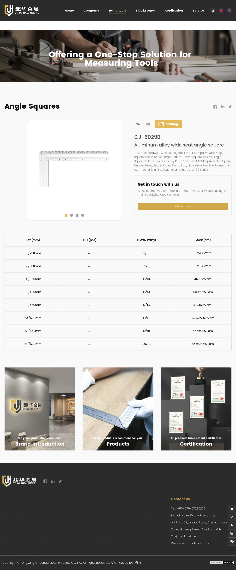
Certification (105, 535)
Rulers (70, 535)
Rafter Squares (12, 535)
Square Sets (42, 528)
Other (38, 556)
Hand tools (117, 10)
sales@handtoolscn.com (200, 528)
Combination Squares (81, 521)
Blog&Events (145, 10)
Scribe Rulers (11, 542)
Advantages (106, 528)
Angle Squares (45, 92)
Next (119, 179)
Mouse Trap (10, 556)
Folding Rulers (75, 528)
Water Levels (74, 549)
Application (174, 10)
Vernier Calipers (13, 549)
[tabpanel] (74, 179)
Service (198, 10)
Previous (29, 179)
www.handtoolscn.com (195, 556)
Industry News (144, 535)
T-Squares (9, 528)
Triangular (41, 535)
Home (69, 10)
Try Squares (42, 521)
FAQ (100, 542)
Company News (145, 521)
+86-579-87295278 (191, 521)
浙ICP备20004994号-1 (126, 562)
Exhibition (140, 528)
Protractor (72, 542)
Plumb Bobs (42, 549)
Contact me (183, 219)
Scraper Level (43, 542)
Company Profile (109, 521)
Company (91, 10)
